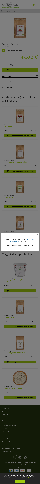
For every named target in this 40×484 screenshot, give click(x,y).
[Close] (37, 235)
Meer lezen (31, 478)
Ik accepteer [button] (20, 481)
